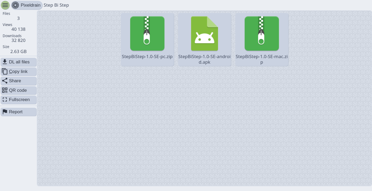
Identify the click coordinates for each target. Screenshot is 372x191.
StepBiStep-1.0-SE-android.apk (204, 39)
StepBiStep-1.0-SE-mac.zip (262, 39)
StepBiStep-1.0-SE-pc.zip (147, 36)
